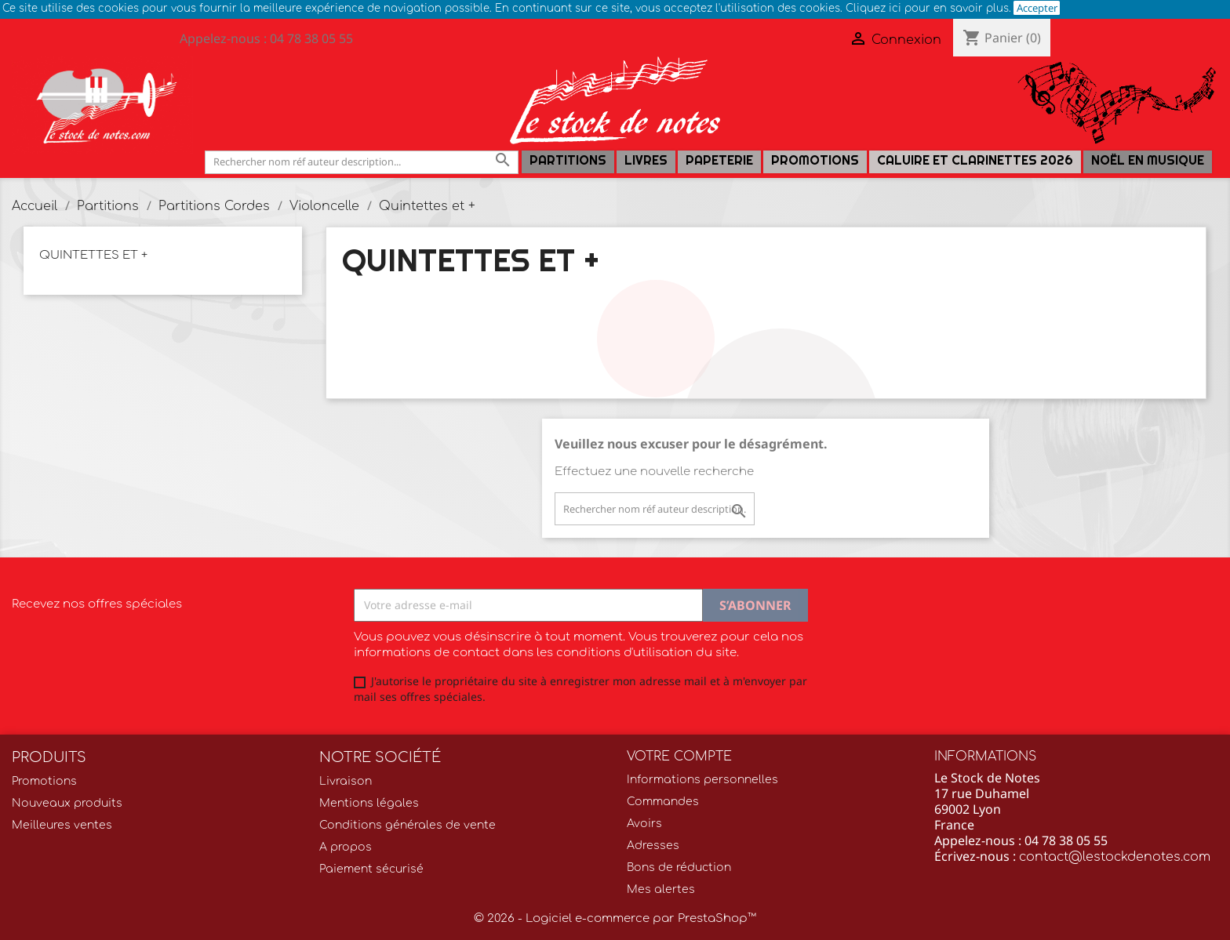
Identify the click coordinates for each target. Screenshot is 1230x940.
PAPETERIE (719, 160)
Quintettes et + (93, 255)
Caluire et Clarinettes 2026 (975, 160)
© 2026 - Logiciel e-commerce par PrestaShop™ (615, 918)
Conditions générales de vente (407, 825)
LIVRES (646, 160)
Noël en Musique (1147, 160)
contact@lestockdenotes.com (1114, 857)
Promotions (815, 160)
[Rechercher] (362, 162)
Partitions (567, 160)
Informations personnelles (702, 780)
